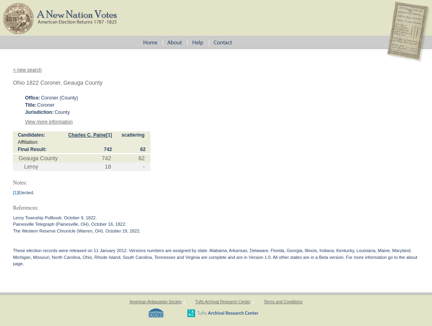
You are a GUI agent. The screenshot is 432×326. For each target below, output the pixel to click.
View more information (48, 122)
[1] (109, 135)
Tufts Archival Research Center (222, 302)
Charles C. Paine (87, 135)
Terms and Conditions (283, 302)
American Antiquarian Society (156, 302)
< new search (27, 70)
